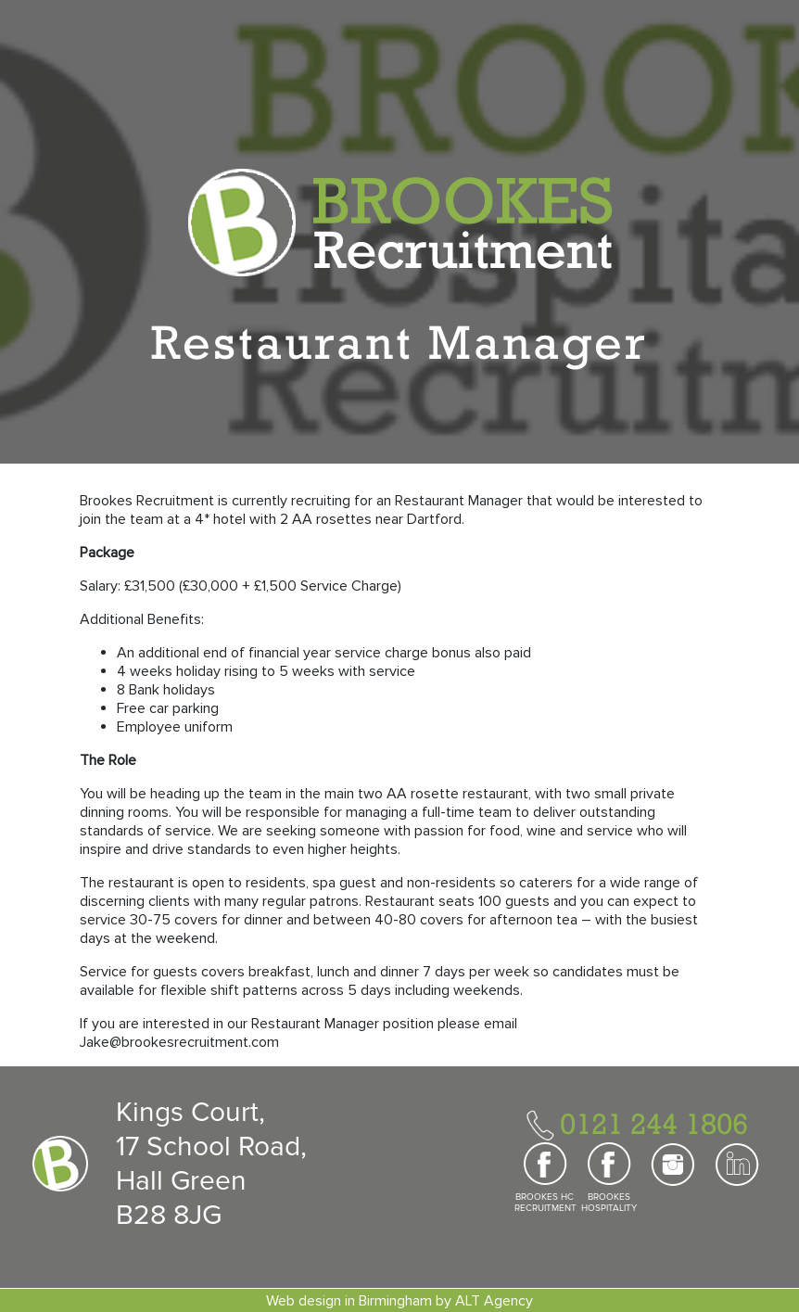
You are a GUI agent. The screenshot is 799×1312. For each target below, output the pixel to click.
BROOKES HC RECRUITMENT (544, 1202)
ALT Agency (494, 1301)
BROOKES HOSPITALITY (609, 1202)
